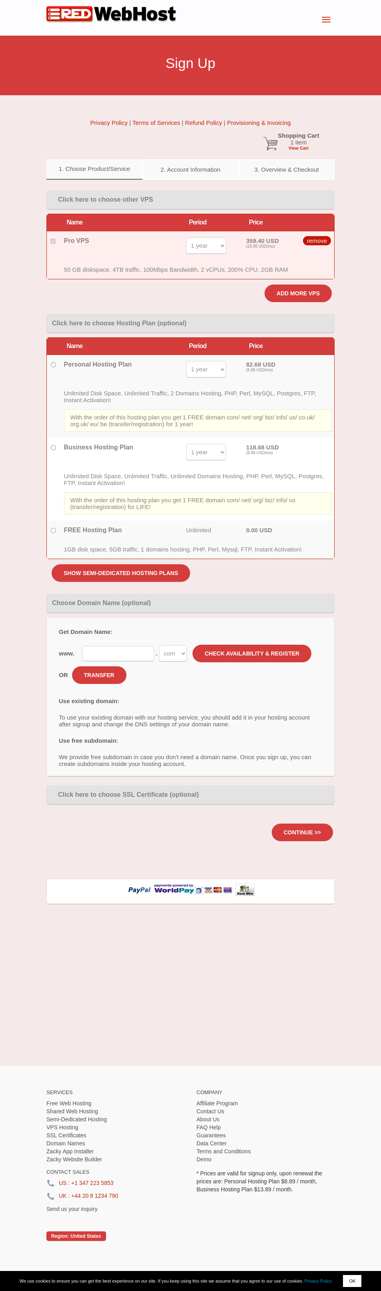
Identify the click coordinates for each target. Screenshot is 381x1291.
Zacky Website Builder (74, 1159)
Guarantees (211, 1135)
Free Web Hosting (69, 1103)
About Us (208, 1119)
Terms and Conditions (224, 1151)
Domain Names (65, 1143)
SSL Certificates (66, 1135)
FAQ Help (209, 1127)
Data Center (212, 1143)
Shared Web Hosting (72, 1111)
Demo (204, 1159)
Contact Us (210, 1111)
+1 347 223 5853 (92, 1183)
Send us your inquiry (72, 1209)
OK (352, 1281)
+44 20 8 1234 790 (94, 1196)
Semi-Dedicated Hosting (76, 1119)
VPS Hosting (62, 1127)
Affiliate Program (217, 1103)
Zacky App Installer (70, 1151)
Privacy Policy (318, 1281)
